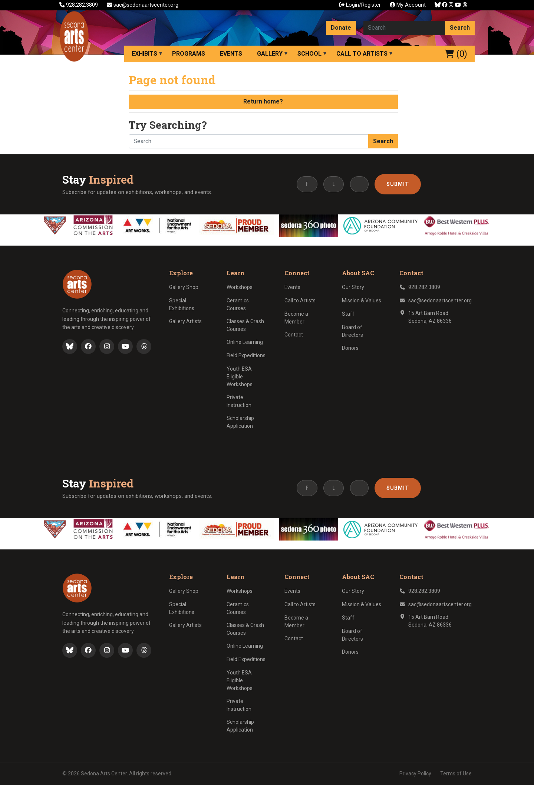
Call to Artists (362, 53)
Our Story (353, 287)
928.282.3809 (79, 5)
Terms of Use (456, 773)
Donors (350, 348)
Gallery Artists (185, 321)
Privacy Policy (415, 773)
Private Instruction (239, 401)
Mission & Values (361, 300)
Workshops (240, 287)
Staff (348, 314)
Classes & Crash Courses (245, 325)
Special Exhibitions (181, 304)
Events (231, 53)
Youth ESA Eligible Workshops (240, 376)
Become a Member (296, 318)
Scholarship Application (240, 422)
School (309, 53)
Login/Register (360, 5)
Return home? (263, 101)
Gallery (270, 53)
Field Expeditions (246, 355)
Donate (341, 27)
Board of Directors (352, 331)
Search (460, 27)
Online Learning (245, 342)
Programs (188, 53)
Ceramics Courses (238, 304)
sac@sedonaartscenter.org (142, 5)
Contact (293, 335)
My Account (408, 5)
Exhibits (144, 53)
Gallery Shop (183, 287)
